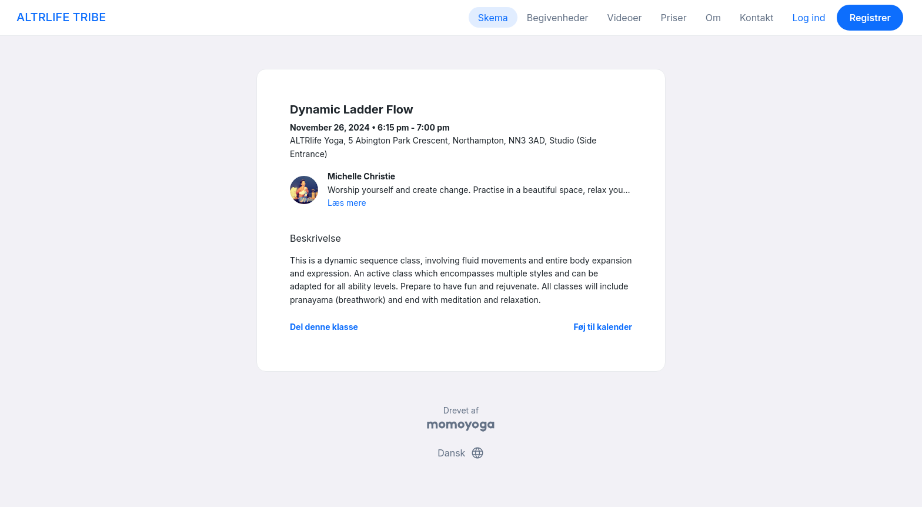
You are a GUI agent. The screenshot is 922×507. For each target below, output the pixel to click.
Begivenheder (558, 18)
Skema (493, 18)
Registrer (870, 18)
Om (713, 18)
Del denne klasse (324, 327)
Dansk (461, 453)
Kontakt (756, 18)
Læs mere (347, 203)
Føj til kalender (602, 327)
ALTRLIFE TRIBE (61, 17)
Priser (674, 18)
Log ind (808, 18)
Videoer (624, 18)
